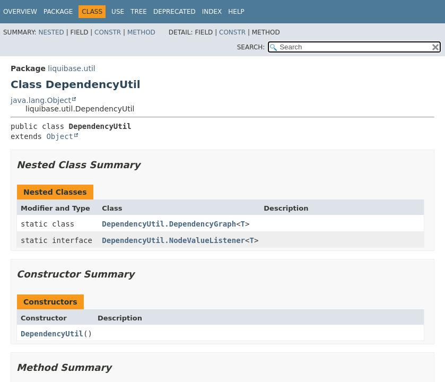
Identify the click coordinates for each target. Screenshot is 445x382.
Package (58, 11)
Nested (51, 32)
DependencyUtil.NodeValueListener (173, 240)
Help (236, 11)
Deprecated (174, 11)
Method (141, 32)
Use (117, 11)
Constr (107, 32)
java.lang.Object (41, 100)
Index (212, 11)
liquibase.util (71, 68)
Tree (138, 11)
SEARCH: (251, 47)
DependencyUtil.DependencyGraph (169, 224)
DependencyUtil (52, 333)
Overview (20, 11)
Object (59, 136)
